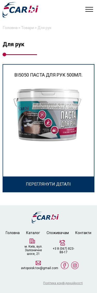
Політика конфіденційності (63, 283)
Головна (13, 233)
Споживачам (58, 233)
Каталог (33, 233)
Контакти (83, 233)
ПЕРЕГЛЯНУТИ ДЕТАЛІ (48, 184)
